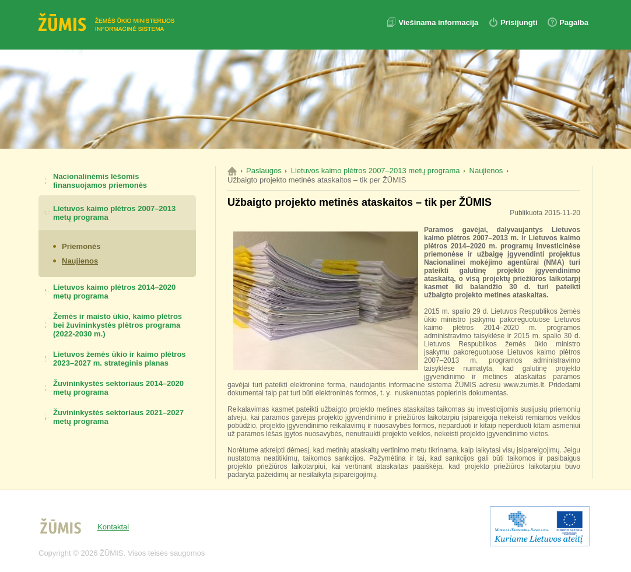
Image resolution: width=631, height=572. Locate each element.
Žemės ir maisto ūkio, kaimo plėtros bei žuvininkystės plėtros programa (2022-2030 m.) (117, 325)
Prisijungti (519, 22)
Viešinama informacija (439, 22)
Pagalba (573, 22)
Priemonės (81, 246)
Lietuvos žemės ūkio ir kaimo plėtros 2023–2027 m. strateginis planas (119, 358)
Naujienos (80, 261)
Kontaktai (113, 526)
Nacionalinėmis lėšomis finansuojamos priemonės (100, 181)
